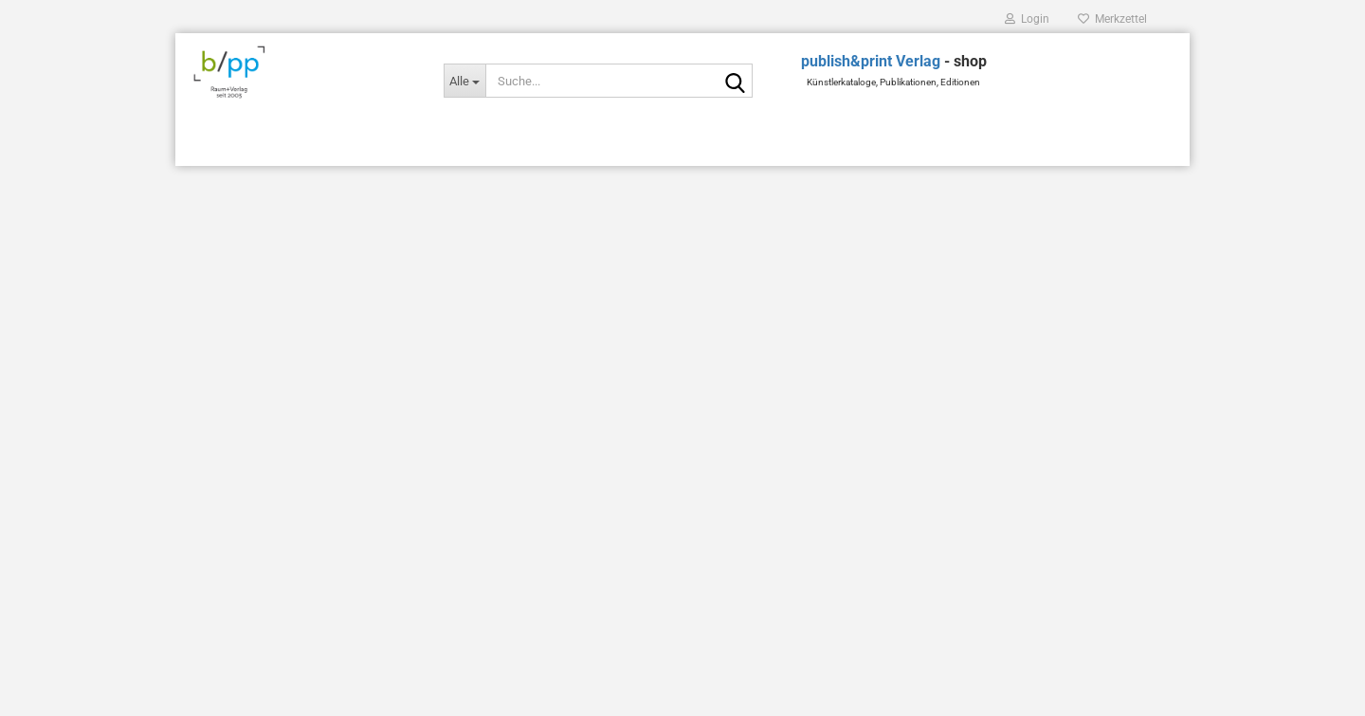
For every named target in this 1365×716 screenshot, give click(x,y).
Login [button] (1027, 19)
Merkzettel (1112, 19)
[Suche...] (464, 81)
